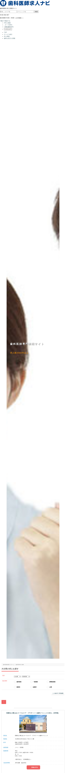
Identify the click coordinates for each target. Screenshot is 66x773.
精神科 (18, 687)
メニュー (8, 29)
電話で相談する (5, 21)
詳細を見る (34, 767)
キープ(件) (8, 25)
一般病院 (35, 682)
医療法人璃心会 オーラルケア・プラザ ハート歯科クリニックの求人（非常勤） (33, 713)
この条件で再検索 (58, 693)
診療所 (35, 687)
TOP (5, 32)
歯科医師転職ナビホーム (8, 664)
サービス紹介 (8, 34)
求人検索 (7, 23)
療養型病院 (52, 682)
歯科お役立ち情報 (9, 38)
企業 (50, 687)
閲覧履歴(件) (9, 27)
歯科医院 (19, 682)
